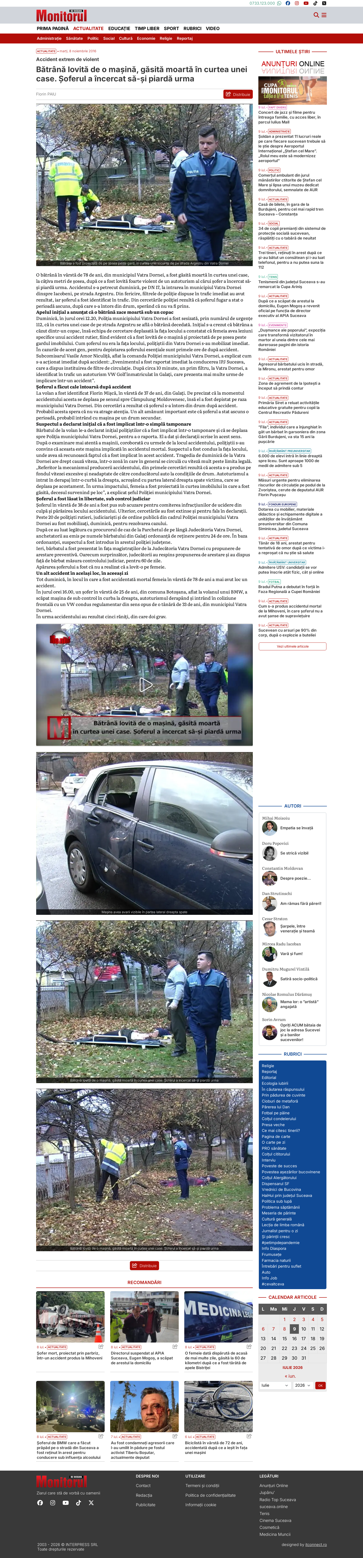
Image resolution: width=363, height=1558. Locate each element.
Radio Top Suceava (278, 1499)
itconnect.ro (316, 1544)
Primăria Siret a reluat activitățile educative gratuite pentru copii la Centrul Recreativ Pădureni (289, 407)
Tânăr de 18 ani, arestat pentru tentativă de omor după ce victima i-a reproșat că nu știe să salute (291, 548)
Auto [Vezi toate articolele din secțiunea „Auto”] (266, 1272)
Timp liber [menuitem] (147, 28)
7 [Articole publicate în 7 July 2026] (273, 1329)
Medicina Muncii (275, 1534)
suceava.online (274, 1506)
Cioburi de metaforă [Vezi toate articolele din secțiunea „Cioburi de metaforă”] (280, 1101)
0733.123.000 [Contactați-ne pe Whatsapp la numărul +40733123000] (266, 3)
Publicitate (145, 1504)
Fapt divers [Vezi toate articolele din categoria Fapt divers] (277, 107)
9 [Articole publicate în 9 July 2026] (294, 1329)
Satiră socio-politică (299, 979)
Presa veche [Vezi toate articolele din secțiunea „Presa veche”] (273, 1124)
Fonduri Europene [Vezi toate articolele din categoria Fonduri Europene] (282, 504)
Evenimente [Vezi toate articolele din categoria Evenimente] (278, 325)
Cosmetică (269, 1527)
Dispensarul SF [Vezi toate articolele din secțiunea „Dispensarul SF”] (275, 1183)
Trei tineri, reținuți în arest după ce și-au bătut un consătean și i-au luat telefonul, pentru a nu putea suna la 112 (291, 260)
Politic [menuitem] (93, 38)
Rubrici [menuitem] (192, 28)
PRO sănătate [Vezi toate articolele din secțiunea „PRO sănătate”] (274, 1148)
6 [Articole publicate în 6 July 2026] (263, 1329)
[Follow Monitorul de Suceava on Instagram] (52, 1502)
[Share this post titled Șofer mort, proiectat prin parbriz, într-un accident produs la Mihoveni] (100, 1347)
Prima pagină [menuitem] (53, 28)
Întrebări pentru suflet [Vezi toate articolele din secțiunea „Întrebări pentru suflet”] (281, 1266)
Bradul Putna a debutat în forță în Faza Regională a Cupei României (289, 589)
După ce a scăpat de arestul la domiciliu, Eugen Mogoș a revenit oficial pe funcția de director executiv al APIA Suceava (289, 308)
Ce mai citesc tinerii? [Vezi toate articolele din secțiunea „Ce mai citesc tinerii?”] (281, 1130)
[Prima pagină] (61, 14)
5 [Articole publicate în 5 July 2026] (322, 1319)
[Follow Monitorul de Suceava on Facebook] (40, 1502)
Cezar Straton (275, 918)
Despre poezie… (295, 878)
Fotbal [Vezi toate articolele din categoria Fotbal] (274, 582)
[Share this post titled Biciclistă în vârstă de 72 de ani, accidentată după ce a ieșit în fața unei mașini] (248, 1437)
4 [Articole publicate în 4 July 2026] (313, 1319)
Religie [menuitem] (166, 38)
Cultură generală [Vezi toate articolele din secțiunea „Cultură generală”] (277, 1219)
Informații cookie (200, 1504)
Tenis (264, 1513)
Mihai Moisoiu (276, 818)
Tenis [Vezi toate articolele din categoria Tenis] (273, 277)
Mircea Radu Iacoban (281, 943)
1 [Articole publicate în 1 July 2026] (284, 1319)
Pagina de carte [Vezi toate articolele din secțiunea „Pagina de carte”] (276, 1136)
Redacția (144, 1495)
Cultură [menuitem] (126, 38)
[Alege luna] (275, 1385)
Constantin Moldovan (282, 868)
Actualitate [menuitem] (88, 28)
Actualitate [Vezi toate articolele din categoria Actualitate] (57, 1347)
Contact (143, 1485)
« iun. (290, 1376)
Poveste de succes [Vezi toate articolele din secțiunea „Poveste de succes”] (279, 1166)
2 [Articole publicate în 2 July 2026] (294, 1319)
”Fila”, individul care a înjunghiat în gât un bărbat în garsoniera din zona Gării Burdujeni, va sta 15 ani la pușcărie (291, 434)
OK (320, 1385)
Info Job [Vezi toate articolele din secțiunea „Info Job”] (269, 1278)
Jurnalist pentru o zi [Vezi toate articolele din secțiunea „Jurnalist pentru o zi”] (280, 1231)
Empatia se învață (296, 828)
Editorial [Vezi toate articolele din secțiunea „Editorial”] (269, 1077)
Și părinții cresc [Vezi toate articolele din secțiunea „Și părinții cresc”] (276, 1236)
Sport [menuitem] (171, 28)
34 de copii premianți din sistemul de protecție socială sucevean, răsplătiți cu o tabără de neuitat (292, 233)
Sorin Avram (274, 1019)
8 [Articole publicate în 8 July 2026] (284, 1329)
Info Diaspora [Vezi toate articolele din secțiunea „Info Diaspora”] (274, 1248)
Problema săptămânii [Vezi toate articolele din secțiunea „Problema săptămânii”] (281, 1207)
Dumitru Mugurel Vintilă (285, 969)
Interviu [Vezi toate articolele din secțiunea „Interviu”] (268, 1160)
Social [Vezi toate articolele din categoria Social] (274, 223)
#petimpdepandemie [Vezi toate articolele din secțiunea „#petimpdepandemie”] (281, 1242)
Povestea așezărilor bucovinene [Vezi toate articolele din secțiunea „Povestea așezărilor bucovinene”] (291, 1172)
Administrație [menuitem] (49, 38)
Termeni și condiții (202, 1485)
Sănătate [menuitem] (74, 38)
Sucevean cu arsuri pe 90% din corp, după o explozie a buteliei (287, 632)
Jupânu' (267, 1492)
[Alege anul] (303, 1385)
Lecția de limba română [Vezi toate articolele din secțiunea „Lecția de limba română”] (283, 1225)
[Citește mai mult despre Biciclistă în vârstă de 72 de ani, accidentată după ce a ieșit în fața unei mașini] (218, 1406)
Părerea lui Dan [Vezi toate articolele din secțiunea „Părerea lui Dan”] (276, 1107)
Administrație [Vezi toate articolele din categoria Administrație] (279, 131)
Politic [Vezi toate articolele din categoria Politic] (274, 170)
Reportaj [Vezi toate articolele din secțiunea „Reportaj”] (269, 1071)
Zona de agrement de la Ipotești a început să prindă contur (289, 385)
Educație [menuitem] (119, 28)
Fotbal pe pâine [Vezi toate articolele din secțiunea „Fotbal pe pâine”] (276, 1113)
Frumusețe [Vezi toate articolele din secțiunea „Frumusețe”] (272, 1254)
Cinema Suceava (275, 1520)
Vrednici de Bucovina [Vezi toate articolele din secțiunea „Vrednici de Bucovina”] (281, 1189)
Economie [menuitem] (146, 38)
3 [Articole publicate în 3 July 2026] (303, 1319)
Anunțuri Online (274, 1485)
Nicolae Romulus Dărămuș (287, 994)
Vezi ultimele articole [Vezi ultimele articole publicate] (293, 646)
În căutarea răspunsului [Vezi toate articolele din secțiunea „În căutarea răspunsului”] (283, 1089)
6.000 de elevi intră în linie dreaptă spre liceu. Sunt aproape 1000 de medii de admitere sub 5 (290, 461)
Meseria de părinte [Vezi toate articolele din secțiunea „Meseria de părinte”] (279, 1213)
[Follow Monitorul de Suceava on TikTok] (78, 1502)
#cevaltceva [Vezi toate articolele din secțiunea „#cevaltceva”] (273, 1284)
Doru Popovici (275, 843)
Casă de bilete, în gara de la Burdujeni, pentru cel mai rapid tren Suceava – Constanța (290, 209)
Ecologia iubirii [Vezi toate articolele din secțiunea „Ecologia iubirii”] (275, 1083)
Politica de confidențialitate (210, 1495)
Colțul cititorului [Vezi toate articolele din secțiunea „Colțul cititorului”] (276, 1154)
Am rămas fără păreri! (300, 903)
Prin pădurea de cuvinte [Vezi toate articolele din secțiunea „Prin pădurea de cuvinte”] (283, 1095)
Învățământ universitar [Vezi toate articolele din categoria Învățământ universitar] (287, 562)
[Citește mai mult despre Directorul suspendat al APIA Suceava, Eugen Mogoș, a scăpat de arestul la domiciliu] (144, 1317)
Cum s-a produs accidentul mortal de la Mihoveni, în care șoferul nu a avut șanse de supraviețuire (290, 611)
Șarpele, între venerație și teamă (297, 928)
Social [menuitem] (109, 38)
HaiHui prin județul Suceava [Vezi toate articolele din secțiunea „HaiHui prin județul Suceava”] (287, 1195)
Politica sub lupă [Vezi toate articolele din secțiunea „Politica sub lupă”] (277, 1201)
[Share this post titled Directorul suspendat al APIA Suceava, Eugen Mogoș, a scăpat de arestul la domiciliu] (174, 1347)
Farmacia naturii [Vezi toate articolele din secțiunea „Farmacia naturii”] (276, 1260)
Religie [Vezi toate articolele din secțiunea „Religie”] (268, 1065)
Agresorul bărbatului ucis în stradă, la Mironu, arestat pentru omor (290, 366)
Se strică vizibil (294, 853)
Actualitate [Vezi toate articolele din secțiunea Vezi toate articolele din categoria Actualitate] (46, 51)
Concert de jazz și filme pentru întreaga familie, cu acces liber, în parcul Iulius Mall (289, 117)
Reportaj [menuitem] (185, 38)
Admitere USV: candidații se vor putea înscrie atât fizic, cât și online (291, 570)
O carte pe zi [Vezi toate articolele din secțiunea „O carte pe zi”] (273, 1142)
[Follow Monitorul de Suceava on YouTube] (66, 1502)
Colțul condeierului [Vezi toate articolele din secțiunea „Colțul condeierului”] (279, 1118)
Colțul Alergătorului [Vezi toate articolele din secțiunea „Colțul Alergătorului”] (279, 1177)
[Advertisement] (292, 727)
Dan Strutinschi (277, 893)
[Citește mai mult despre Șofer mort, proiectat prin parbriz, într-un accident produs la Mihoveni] (70, 1317)
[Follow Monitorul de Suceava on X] (91, 1502)
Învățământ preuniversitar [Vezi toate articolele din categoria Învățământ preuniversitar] (289, 451)
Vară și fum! (291, 953)
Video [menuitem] (213, 28)
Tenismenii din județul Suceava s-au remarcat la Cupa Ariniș (291, 284)
